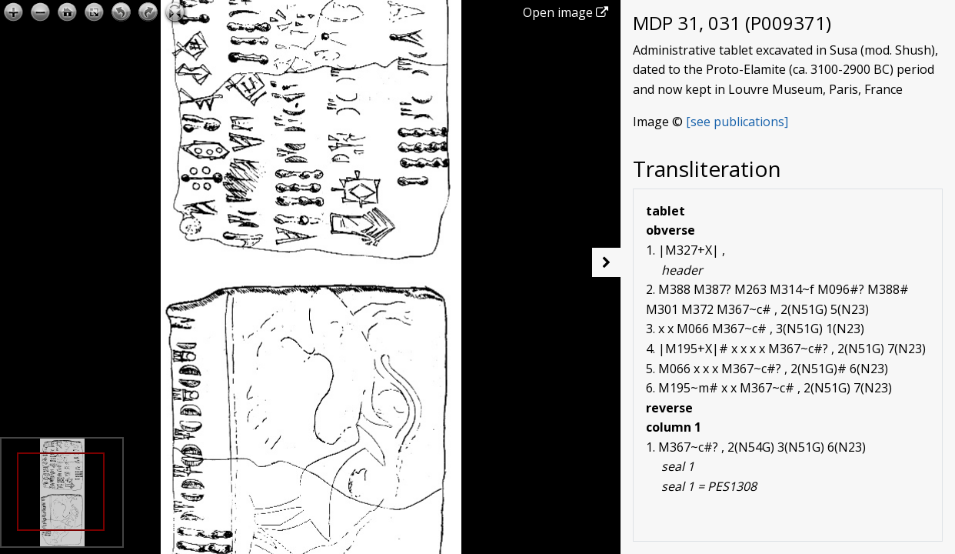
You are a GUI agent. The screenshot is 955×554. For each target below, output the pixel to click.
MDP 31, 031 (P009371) (732, 22)
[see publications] (737, 121)
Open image (565, 12)
